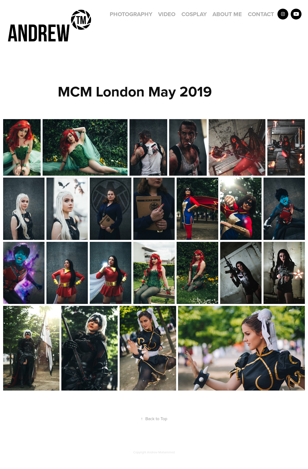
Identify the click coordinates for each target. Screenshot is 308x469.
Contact (261, 14)
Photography (131, 14)
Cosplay (194, 14)
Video (166, 14)
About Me (227, 14)
